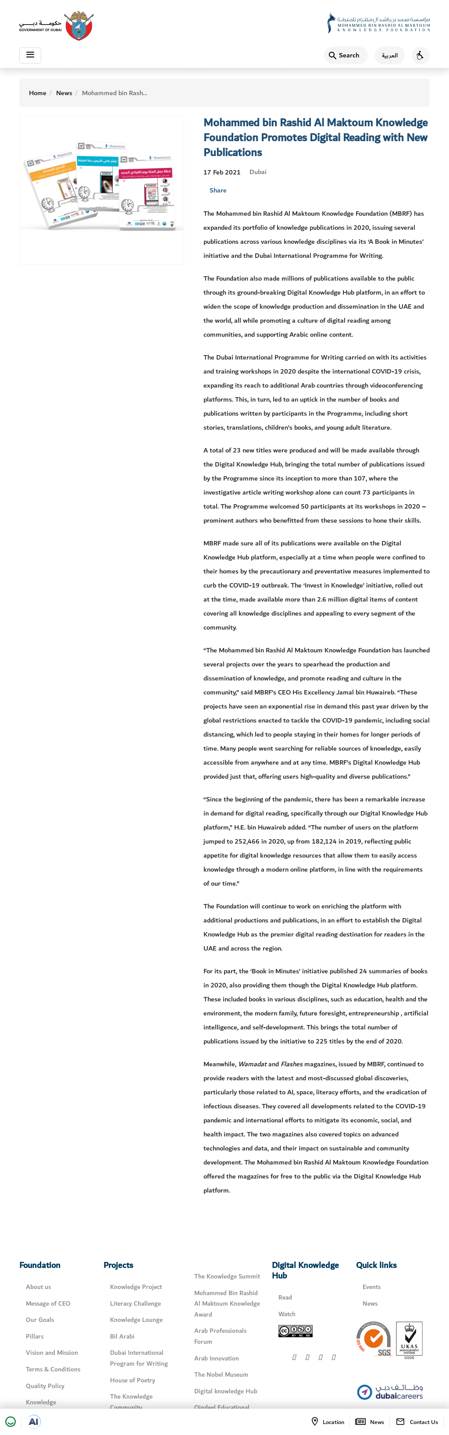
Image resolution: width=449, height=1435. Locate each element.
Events (372, 1287)
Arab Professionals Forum (220, 1336)
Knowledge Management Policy (53, 1408)
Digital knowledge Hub (225, 1390)
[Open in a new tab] (33, 1422)
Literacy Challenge (135, 1303)
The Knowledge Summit (227, 1276)
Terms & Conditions (53, 1369)
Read (285, 1297)
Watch (287, 1314)
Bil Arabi (122, 1336)
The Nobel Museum (221, 1374)
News (64, 93)
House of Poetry (132, 1379)
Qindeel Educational (221, 1407)
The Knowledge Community (131, 1402)
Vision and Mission (52, 1352)
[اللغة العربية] (386, 56)
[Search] (346, 56)
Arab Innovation (216, 1358)
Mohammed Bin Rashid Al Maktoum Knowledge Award (227, 1304)
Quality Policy (45, 1385)
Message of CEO (48, 1303)
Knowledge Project (136, 1287)
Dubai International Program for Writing (139, 1358)
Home (37, 93)
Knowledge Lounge (136, 1319)
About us (38, 1287)
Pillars (34, 1336)
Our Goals (40, 1319)
